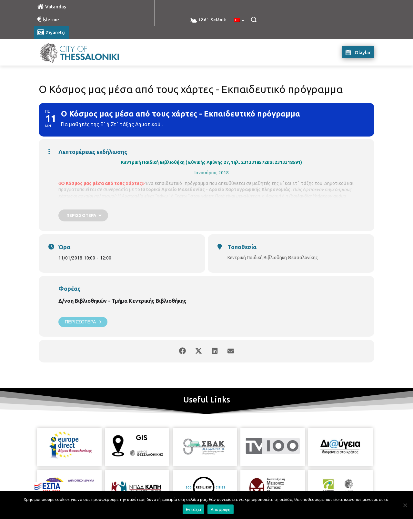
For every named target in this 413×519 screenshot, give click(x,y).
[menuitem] (239, 20)
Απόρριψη (220, 509)
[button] (253, 19)
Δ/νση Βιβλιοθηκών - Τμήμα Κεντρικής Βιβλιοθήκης (122, 301)
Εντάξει (193, 509)
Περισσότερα (83, 322)
